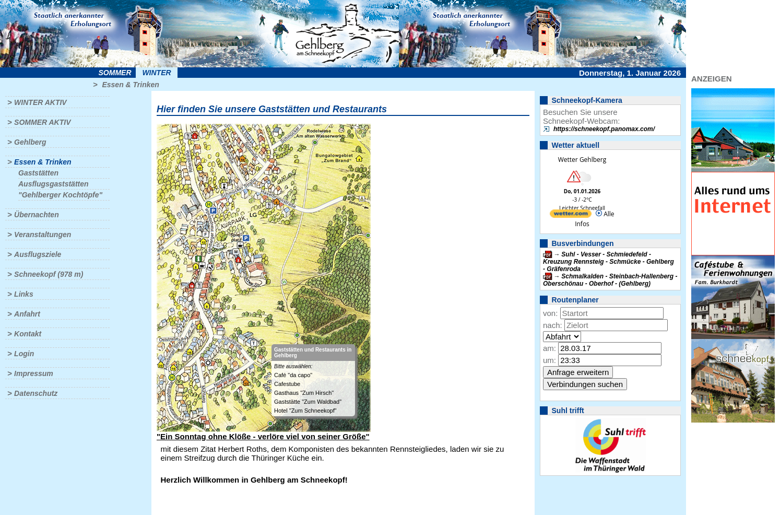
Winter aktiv (40, 102)
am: (549, 348)
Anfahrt (27, 314)
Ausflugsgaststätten (53, 184)
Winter (156, 72)
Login (24, 353)
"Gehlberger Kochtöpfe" (60, 195)
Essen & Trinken (130, 84)
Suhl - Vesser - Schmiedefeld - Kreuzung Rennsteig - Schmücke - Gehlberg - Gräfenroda (608, 262)
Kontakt (27, 334)
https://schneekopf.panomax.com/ (604, 129)
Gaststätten (38, 173)
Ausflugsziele (37, 254)
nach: (552, 325)
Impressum (33, 373)
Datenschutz (35, 393)
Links (23, 294)
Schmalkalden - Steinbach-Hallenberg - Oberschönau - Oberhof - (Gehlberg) (610, 280)
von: (550, 313)
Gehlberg (30, 142)
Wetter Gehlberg (582, 159)
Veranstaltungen (42, 234)
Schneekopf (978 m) (48, 274)
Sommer (115, 72)
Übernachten (36, 214)
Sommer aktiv (42, 122)
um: (549, 360)
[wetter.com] (571, 215)
